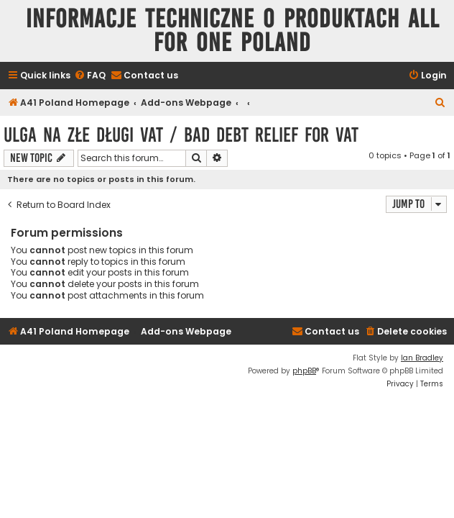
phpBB (304, 370)
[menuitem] (90, 76)
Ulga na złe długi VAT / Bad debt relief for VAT (181, 135)
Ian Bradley (422, 358)
